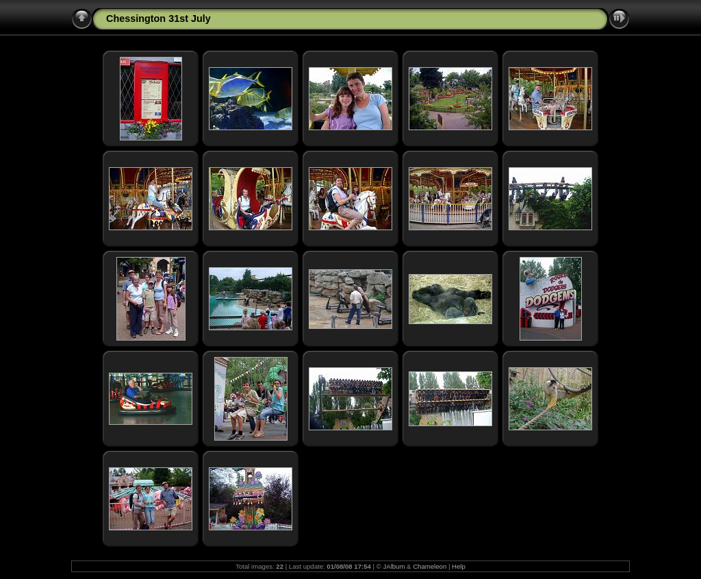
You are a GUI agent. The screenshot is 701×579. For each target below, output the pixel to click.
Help (459, 566)
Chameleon (429, 566)
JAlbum (394, 566)
